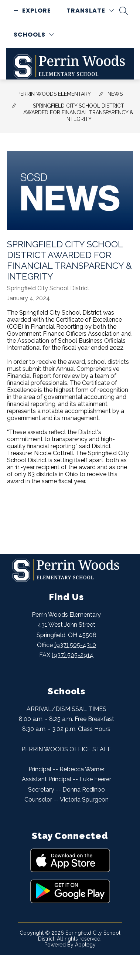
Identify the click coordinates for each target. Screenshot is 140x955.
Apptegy (85, 945)
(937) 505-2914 (72, 654)
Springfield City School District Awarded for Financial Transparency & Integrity (78, 112)
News (115, 94)
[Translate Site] (90, 10)
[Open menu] (31, 10)
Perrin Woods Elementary (54, 94)
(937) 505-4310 (75, 644)
